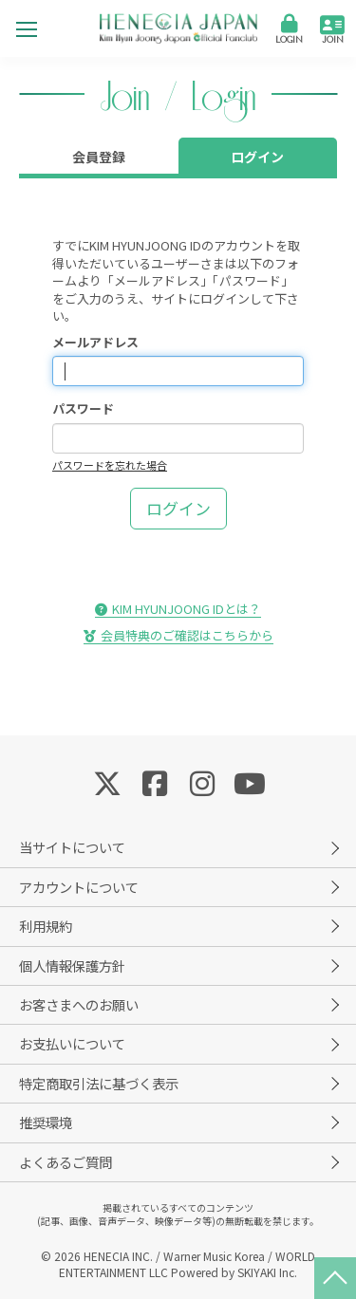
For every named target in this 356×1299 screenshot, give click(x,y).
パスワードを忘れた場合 (109, 465)
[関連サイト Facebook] (155, 782)
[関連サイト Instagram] (202, 782)
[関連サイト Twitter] (107, 782)
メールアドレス (95, 342)
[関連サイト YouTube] (250, 782)
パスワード (83, 409)
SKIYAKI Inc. (267, 1272)
